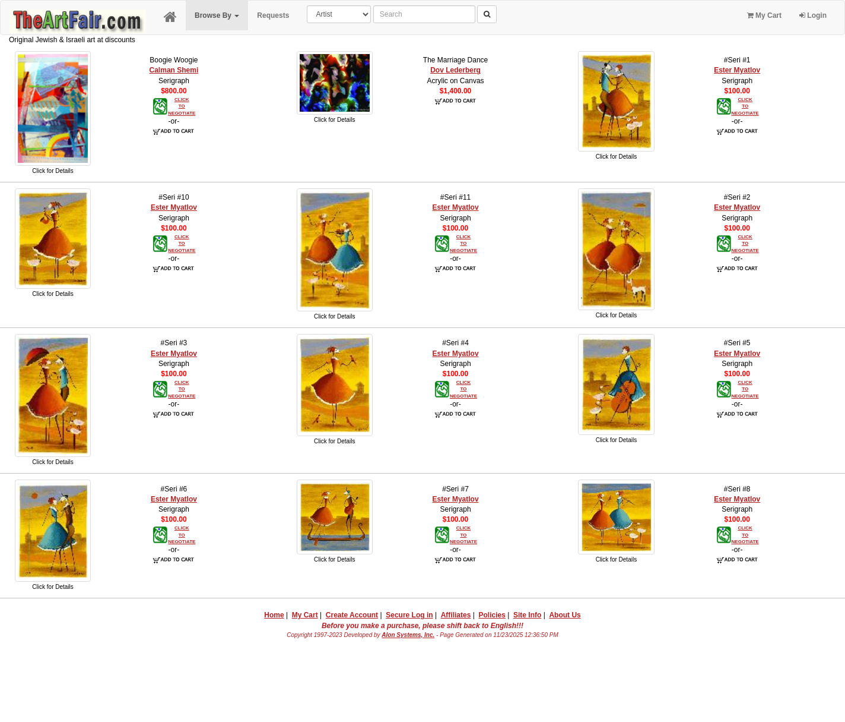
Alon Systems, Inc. (408, 635)
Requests (273, 15)
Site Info (527, 615)
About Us (564, 615)
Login (813, 15)
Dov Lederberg (455, 70)
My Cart (764, 15)
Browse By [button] (217, 15)
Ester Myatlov (737, 70)
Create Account (352, 615)
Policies (492, 615)
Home (274, 615)
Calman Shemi (174, 70)
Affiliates (456, 615)
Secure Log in (409, 615)
